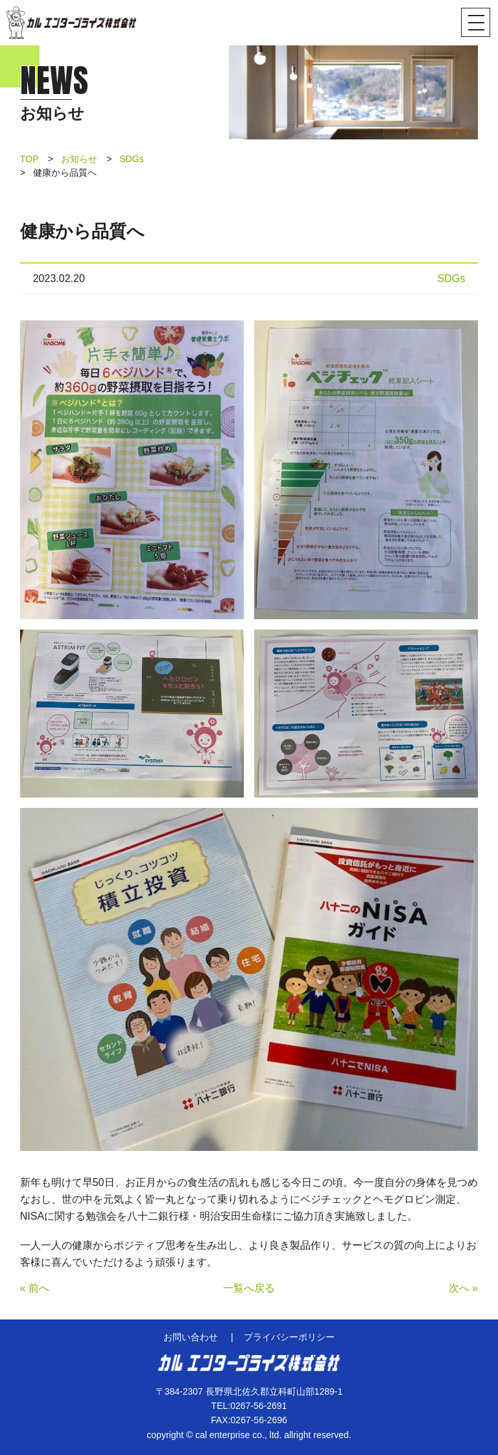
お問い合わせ (190, 1337)
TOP (29, 159)
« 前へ (34, 1288)
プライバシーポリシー (289, 1337)
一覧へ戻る (249, 1288)
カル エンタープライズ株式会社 (71, 22)
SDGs (131, 159)
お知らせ (79, 159)
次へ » (463, 1288)
